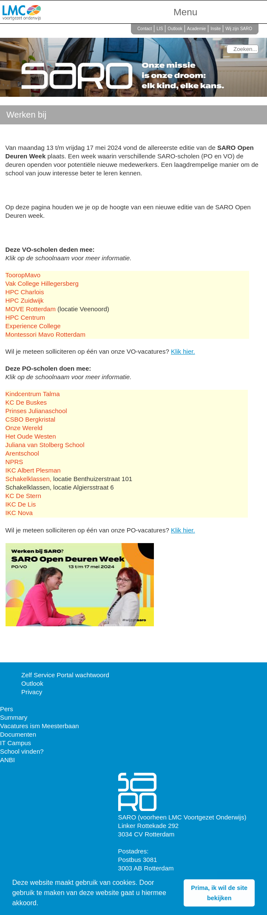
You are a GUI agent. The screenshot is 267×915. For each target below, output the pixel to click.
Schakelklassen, (28, 478)
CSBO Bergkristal (31, 419)
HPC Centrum (25, 317)
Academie (196, 28)
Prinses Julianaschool (36, 410)
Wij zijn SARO (238, 28)
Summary (13, 717)
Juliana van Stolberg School (45, 444)
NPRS (14, 461)
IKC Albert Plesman (33, 470)
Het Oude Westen (31, 436)
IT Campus (15, 742)
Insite (215, 28)
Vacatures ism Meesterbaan (39, 725)
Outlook (175, 28)
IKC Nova (19, 512)
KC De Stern (23, 495)
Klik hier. (183, 351)
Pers (6, 708)
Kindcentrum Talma (33, 393)
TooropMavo (23, 275)
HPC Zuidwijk (25, 300)
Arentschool (22, 453)
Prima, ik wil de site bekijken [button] (219, 892)
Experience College (33, 325)
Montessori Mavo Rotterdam (45, 334)
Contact (144, 28)
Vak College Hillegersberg (42, 283)
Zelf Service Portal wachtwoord (65, 675)
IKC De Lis (21, 504)
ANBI (7, 759)
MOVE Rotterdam (32, 309)
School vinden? (22, 751)
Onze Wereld (24, 427)
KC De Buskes (26, 402)
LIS (159, 28)
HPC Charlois (25, 292)
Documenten (18, 734)
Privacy (31, 691)
